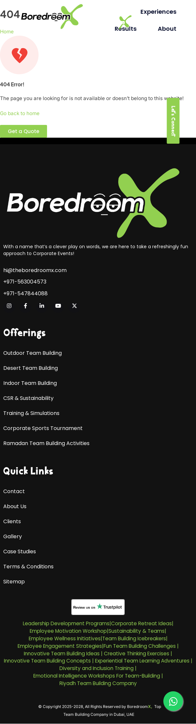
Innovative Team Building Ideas (62, 653)
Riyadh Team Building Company (98, 683)
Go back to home (20, 113)
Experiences (158, 12)
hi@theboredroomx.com (35, 270)
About (167, 29)
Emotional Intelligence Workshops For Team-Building (96, 675)
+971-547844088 (25, 293)
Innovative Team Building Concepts (47, 660)
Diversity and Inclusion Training (96, 668)
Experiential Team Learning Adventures (142, 660)
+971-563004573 (24, 281)
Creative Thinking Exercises (136, 653)
